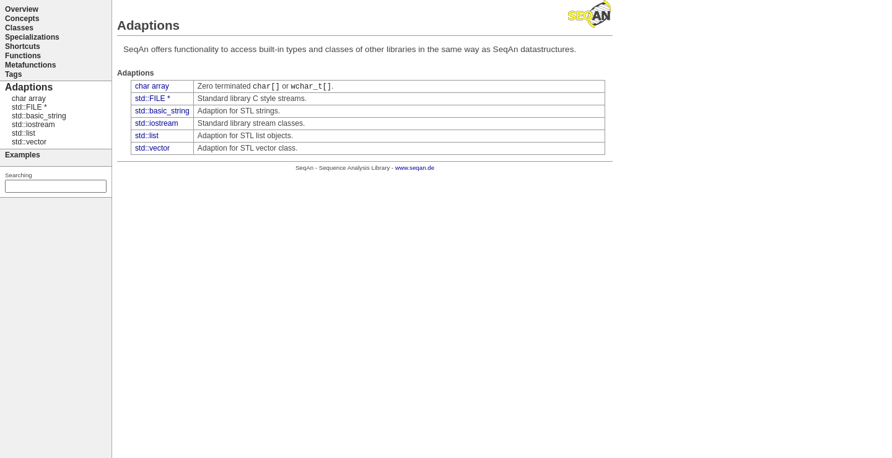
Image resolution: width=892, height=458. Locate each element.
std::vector (152, 148)
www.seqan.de (414, 167)
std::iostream (156, 123)
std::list (147, 135)
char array (152, 86)
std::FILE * (152, 98)
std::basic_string (162, 111)
